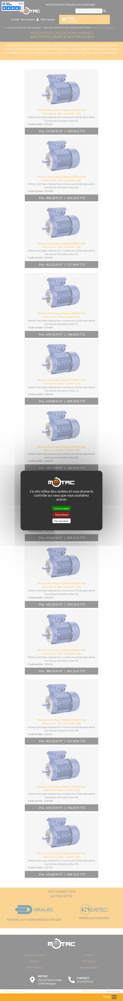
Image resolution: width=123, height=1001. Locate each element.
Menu (106, 996)
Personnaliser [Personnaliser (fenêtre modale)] (61, 520)
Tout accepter (61, 508)
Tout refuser (61, 514)
